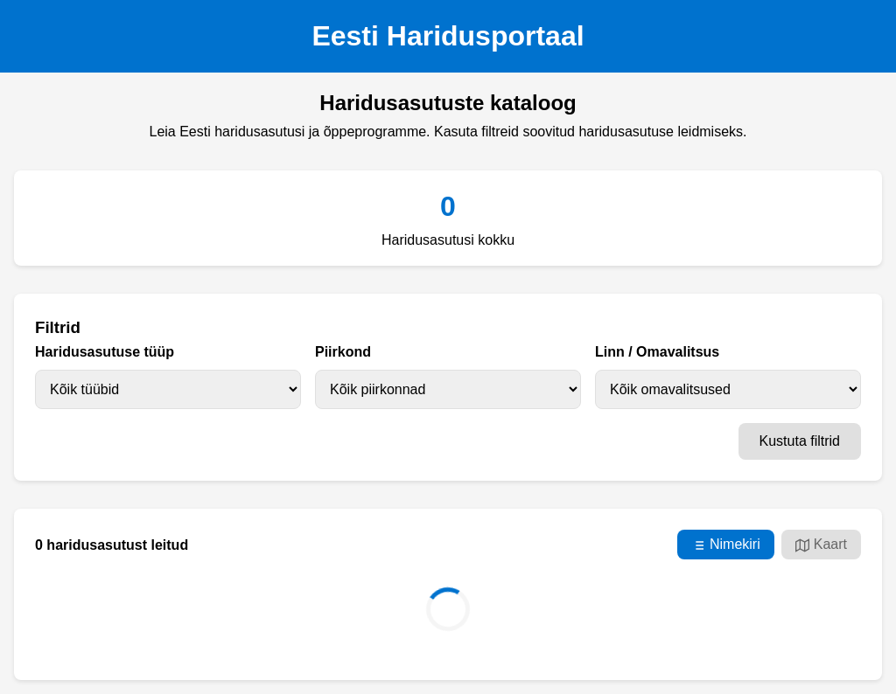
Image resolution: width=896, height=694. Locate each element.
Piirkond (343, 351)
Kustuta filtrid (800, 441)
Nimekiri (725, 544)
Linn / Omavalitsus (657, 351)
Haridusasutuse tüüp (104, 351)
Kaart (821, 544)
